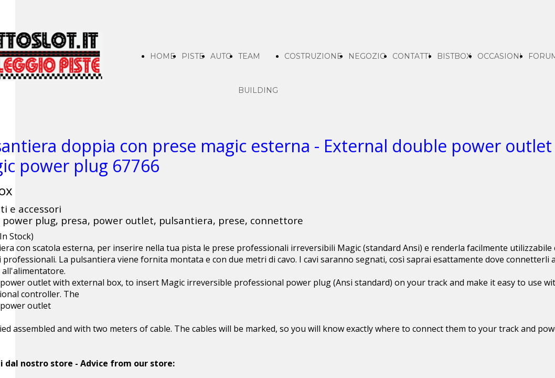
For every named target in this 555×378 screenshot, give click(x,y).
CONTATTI (411, 56)
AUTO (221, 56)
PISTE (193, 56)
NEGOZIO (367, 56)
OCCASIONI (499, 56)
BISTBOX (454, 56)
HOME (162, 56)
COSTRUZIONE (313, 56)
